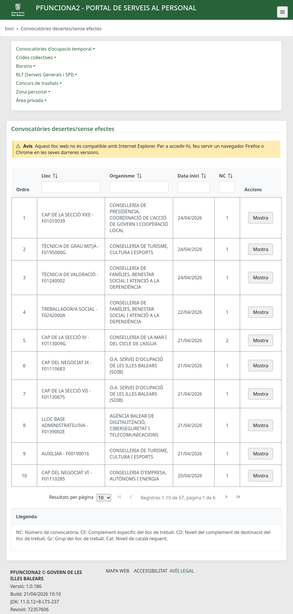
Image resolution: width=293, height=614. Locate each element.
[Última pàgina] (238, 497)
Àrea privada (29, 100)
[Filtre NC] (227, 187)
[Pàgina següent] (226, 497)
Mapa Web (117, 571)
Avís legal (182, 571)
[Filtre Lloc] (70, 187)
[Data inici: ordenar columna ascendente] (194, 182)
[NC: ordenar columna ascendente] (227, 182)
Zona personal (31, 92)
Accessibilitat (150, 571)
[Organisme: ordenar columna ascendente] (139, 182)
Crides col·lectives (34, 57)
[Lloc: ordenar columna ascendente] (71, 182)
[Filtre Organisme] (139, 187)
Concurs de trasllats (37, 83)
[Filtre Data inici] (194, 187)
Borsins (24, 66)
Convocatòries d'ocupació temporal (54, 49)
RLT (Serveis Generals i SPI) (45, 74)
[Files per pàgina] (104, 497)
